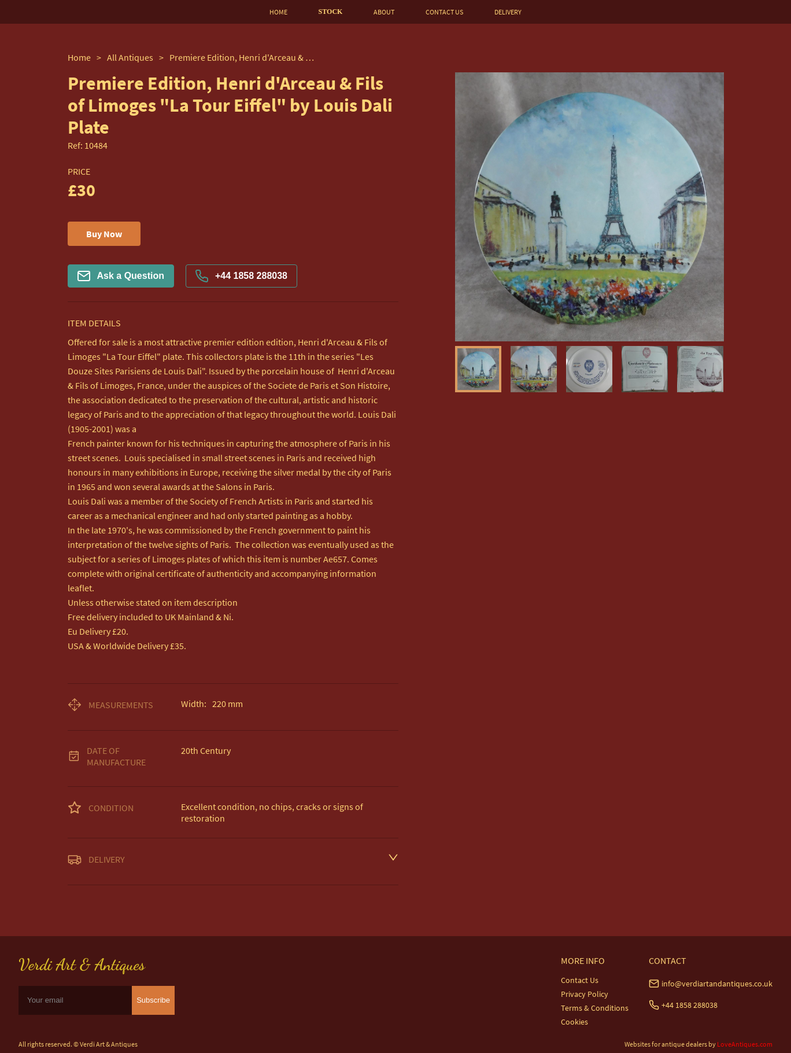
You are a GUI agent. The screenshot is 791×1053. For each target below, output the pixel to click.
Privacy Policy (584, 994)
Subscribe (153, 1000)
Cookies (574, 1022)
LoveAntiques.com (744, 1044)
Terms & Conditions (595, 1008)
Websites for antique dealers (665, 1044)
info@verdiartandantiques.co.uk (716, 983)
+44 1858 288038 (241, 276)
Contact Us (579, 980)
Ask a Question (120, 276)
